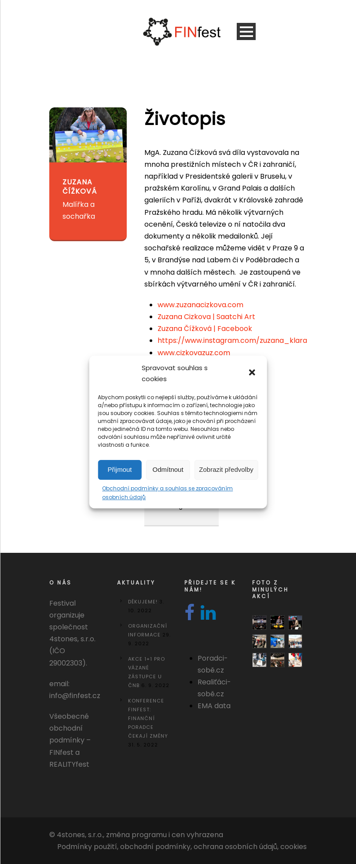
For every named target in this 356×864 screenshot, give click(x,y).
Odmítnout (168, 469)
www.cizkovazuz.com (194, 353)
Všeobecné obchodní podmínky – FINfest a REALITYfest (70, 740)
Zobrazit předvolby (226, 469)
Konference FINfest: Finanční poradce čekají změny (148, 718)
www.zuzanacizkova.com (200, 305)
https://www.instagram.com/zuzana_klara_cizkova (248, 340)
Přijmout (120, 469)
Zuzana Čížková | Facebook (205, 329)
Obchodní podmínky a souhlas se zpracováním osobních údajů (167, 493)
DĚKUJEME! (143, 601)
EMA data (214, 706)
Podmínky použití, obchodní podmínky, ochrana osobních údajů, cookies (182, 847)
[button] (253, 373)
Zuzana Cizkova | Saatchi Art (206, 317)
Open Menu (246, 31)
